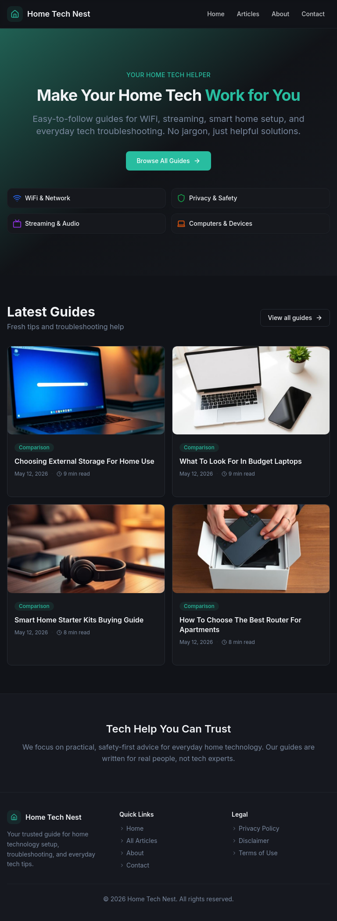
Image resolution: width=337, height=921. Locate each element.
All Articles (138, 840)
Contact (313, 14)
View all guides (295, 317)
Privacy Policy (256, 828)
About (280, 14)
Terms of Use (255, 853)
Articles (248, 14)
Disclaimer (250, 840)
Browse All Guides (168, 160)
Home (216, 14)
